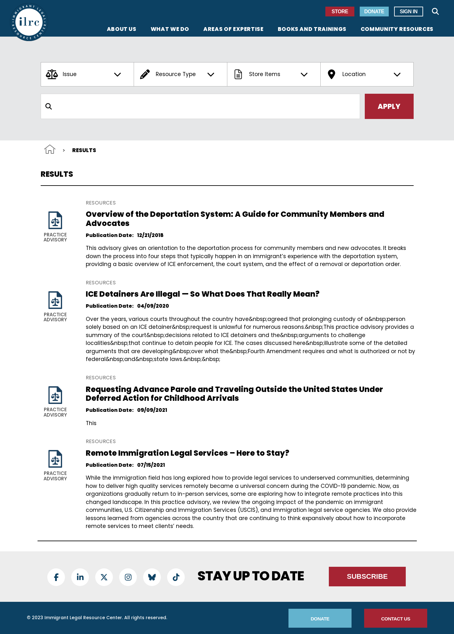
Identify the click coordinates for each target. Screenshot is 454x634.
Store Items (271, 74)
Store (340, 11)
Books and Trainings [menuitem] (312, 30)
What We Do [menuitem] (170, 30)
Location (364, 74)
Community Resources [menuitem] (397, 30)
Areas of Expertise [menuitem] (233, 30)
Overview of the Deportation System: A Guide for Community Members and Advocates (235, 218)
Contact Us (395, 618)
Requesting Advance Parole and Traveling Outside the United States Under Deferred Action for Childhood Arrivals (234, 394)
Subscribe (367, 576)
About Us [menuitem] (122, 30)
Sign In (408, 11)
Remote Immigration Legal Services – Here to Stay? (187, 453)
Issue (85, 74)
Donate (374, 11)
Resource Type (178, 74)
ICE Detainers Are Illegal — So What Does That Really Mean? (202, 294)
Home (49, 149)
